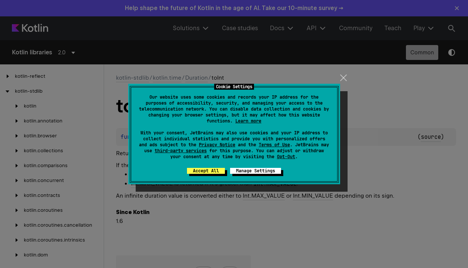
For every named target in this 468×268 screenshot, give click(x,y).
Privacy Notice (217, 145)
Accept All (206, 171)
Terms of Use (274, 145)
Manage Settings (255, 171)
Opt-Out (286, 157)
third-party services (181, 151)
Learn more (248, 121)
